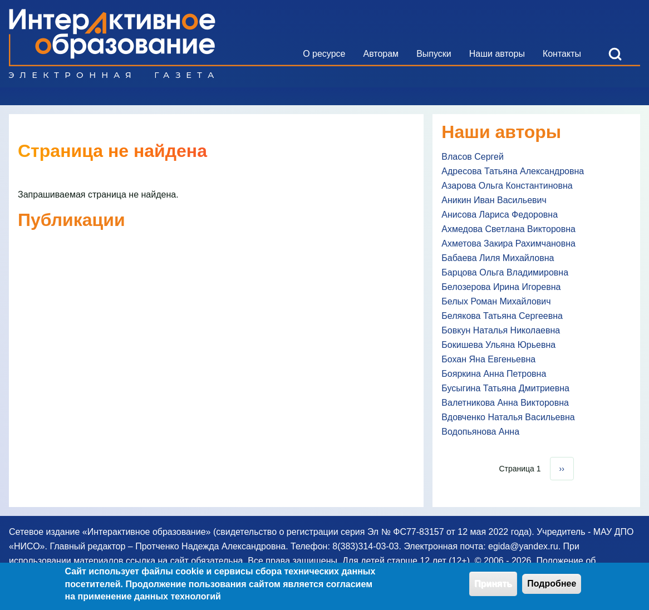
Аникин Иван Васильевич (494, 200)
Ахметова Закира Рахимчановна (508, 243)
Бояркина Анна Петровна (493, 373)
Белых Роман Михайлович (495, 301)
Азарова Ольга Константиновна (506, 185)
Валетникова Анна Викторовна (505, 402)
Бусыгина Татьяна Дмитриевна (505, 388)
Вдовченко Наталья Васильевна (507, 417)
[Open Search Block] (615, 54)
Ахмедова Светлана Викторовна (508, 229)
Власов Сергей (472, 156)
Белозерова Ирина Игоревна (500, 287)
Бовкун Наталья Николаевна (500, 330)
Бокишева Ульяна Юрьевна (498, 345)
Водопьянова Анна (480, 431)
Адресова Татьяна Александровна (512, 171)
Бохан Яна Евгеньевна (488, 359)
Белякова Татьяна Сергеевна (502, 316)
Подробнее (551, 587)
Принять (493, 587)
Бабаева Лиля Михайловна (497, 258)
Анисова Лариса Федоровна (499, 214)
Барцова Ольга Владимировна (504, 272)
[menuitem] (324, 54)
